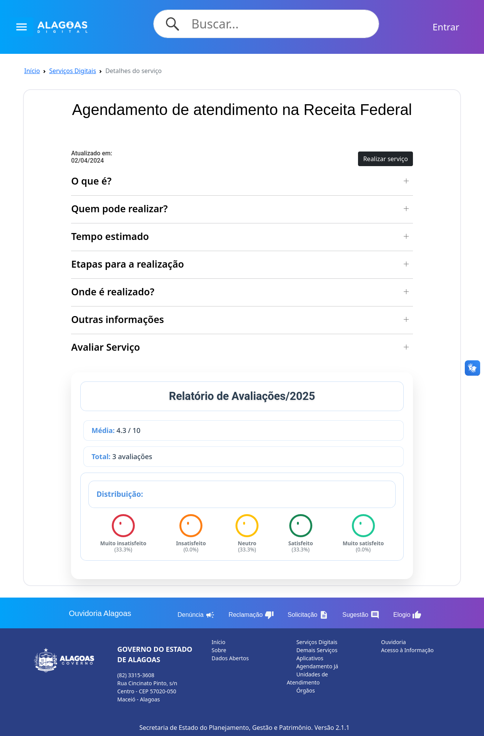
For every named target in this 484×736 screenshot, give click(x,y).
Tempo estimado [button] (110, 236)
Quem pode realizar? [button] (119, 208)
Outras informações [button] (117, 319)
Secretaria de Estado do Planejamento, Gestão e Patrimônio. (226, 727)
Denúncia (196, 614)
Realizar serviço (385, 159)
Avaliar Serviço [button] (105, 346)
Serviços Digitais (72, 71)
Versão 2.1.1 (331, 727)
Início (32, 71)
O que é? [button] (91, 180)
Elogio (407, 614)
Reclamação (251, 614)
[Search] (280, 23)
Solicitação (308, 614)
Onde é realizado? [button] (112, 291)
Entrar (446, 26)
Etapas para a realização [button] (127, 263)
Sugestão (361, 614)
